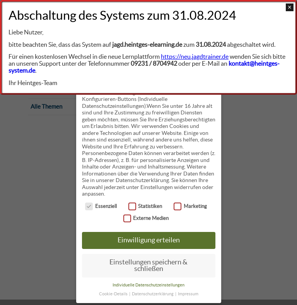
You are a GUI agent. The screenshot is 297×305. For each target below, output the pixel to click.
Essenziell (101, 205)
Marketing (190, 205)
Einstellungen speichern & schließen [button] (148, 264)
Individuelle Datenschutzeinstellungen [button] (148, 284)
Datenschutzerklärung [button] (153, 293)
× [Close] (290, 7)
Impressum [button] (188, 293)
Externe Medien (146, 217)
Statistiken (145, 205)
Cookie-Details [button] (113, 293)
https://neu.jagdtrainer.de (195, 56)
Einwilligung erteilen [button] (149, 239)
